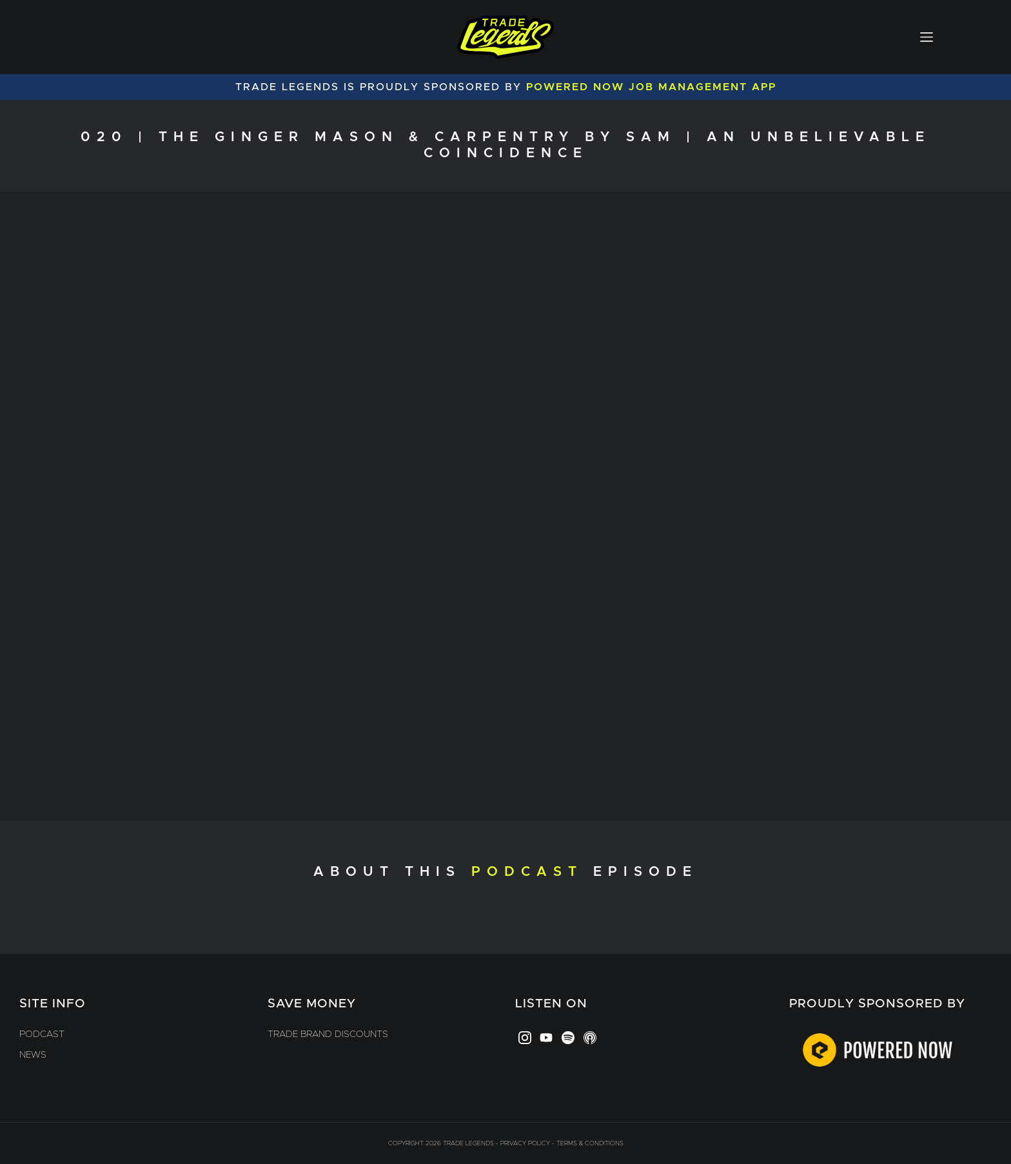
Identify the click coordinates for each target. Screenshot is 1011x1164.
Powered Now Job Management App (651, 87)
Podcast (41, 1034)
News (32, 1055)
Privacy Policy (525, 1143)
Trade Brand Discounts (328, 1034)
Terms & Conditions (589, 1143)
